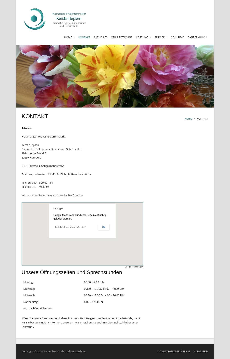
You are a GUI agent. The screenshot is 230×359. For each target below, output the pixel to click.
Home (188, 118)
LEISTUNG (142, 37)
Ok (103, 227)
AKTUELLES (100, 37)
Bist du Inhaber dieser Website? (70, 227)
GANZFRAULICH (197, 37)
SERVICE (160, 37)
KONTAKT (84, 37)
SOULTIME (177, 37)
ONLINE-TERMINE (121, 37)
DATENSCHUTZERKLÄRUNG (173, 351)
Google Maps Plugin (134, 266)
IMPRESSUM (201, 351)
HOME (68, 37)
